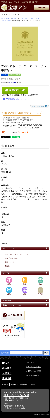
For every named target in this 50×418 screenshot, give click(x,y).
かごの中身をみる (32, 375)
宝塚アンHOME (5, 18)
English (5, 384)
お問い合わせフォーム (12, 400)
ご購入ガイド (31, 363)
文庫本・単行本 (7, 21)
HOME (5, 363)
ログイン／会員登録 (33, 367)
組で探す (6, 273)
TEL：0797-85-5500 (16, 395)
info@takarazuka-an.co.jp (14, 408)
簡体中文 (24, 384)
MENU (41, 7)
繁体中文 (14, 384)
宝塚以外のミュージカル (12, 305)
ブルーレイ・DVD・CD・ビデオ (16, 254)
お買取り (6, 373)
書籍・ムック (35, 18)
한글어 (33, 384)
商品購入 (15, 18)
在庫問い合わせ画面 (33, 371)
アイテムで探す (24, 18)
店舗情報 (6, 378)
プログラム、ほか (11, 258)
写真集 (7, 266)
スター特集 (7, 300)
